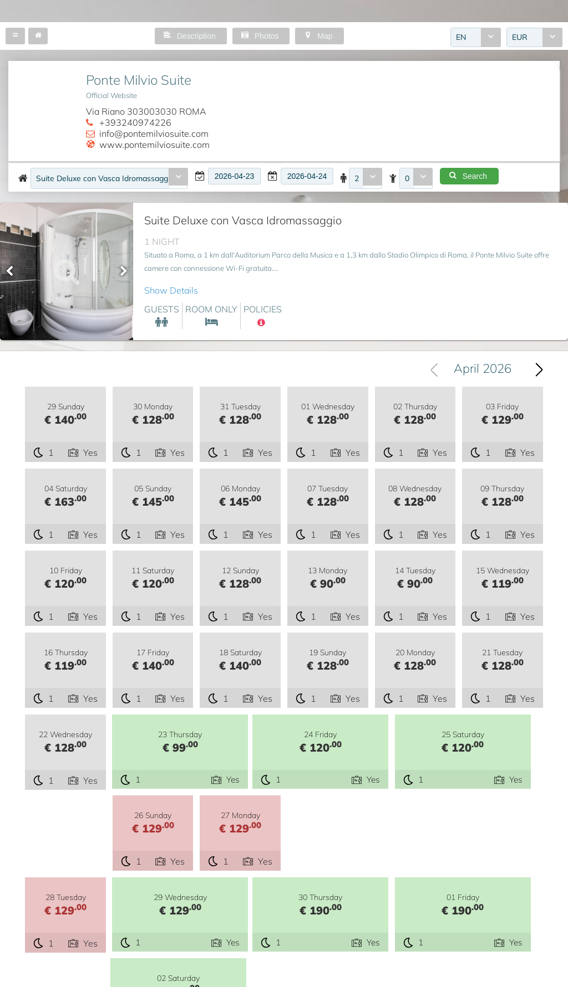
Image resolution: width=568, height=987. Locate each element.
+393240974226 (135, 122)
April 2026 (482, 369)
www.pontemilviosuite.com (154, 144)
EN (461, 38)
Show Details (171, 290)
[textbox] (234, 176)
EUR (520, 38)
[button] (15, 36)
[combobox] (475, 38)
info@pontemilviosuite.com (154, 133)
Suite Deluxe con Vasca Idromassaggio (103, 178)
